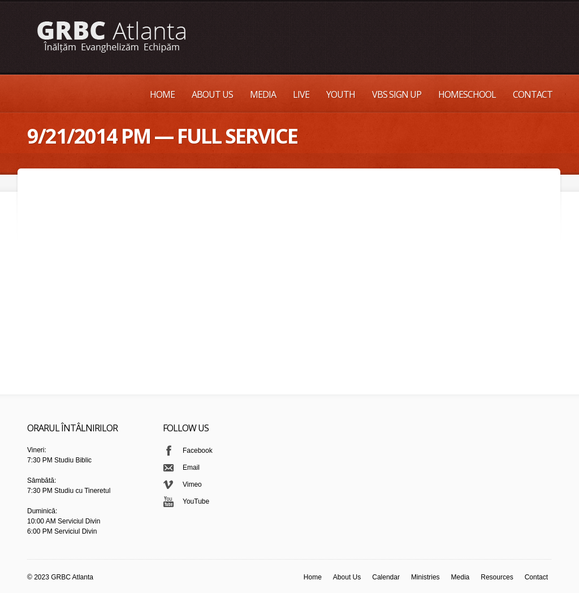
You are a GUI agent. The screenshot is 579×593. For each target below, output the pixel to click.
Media (263, 94)
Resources (497, 577)
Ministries (425, 577)
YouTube (196, 501)
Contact (532, 94)
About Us (212, 94)
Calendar (386, 577)
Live (301, 94)
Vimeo (192, 484)
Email (191, 467)
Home (162, 94)
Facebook (198, 451)
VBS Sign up (396, 94)
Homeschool (467, 94)
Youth (340, 94)
